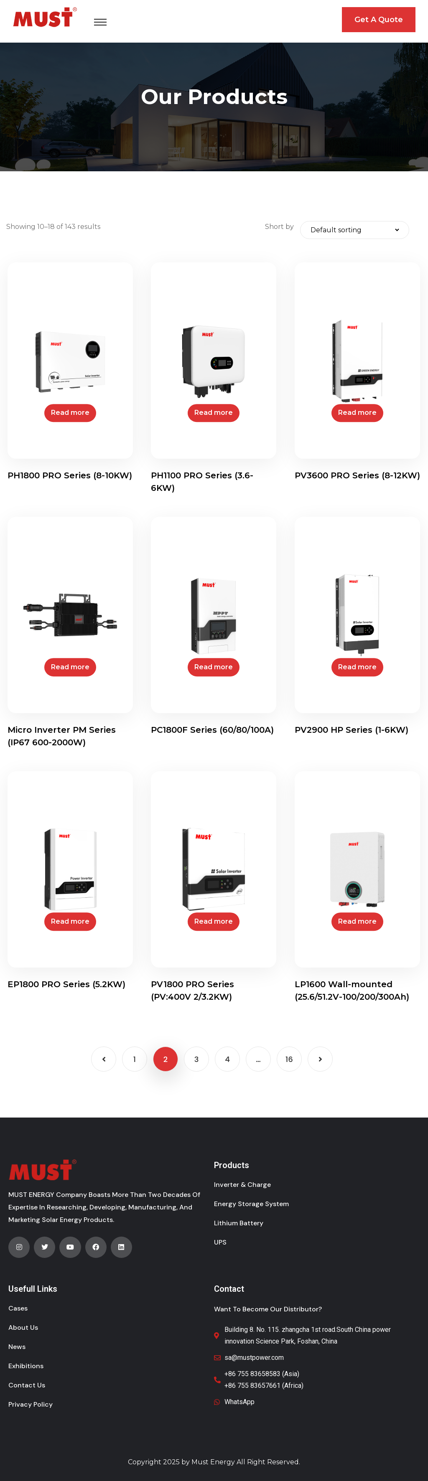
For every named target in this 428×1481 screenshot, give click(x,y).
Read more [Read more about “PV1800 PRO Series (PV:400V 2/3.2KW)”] (213, 921)
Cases (18, 1308)
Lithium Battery (238, 1223)
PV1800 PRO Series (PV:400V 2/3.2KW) (192, 990)
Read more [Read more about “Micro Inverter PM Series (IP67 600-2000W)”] (70, 667)
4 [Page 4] (227, 1059)
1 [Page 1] (134, 1059)
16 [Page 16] (289, 1059)
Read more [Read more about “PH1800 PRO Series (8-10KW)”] (70, 413)
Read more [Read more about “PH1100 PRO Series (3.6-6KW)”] (213, 413)
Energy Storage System (251, 1203)
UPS (220, 1242)
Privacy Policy (30, 1404)
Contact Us (26, 1385)
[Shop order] (354, 230)
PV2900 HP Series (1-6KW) (351, 730)
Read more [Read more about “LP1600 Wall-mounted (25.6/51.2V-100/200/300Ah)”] (357, 921)
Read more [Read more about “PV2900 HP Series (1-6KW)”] (357, 667)
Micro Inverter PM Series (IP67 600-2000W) (62, 736)
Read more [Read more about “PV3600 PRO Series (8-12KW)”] (357, 413)
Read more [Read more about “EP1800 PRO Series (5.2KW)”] (70, 921)
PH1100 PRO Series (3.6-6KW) (202, 481)
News (16, 1346)
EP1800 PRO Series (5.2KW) (66, 984)
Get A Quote (378, 19)
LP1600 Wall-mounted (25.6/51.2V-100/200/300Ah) (352, 990)
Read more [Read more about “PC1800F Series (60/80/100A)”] (213, 667)
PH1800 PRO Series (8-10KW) (70, 475)
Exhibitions (25, 1366)
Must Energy (213, 1462)
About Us (23, 1327)
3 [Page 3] (196, 1059)
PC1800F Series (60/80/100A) (212, 730)
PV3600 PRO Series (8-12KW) (357, 475)
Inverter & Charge (242, 1184)
